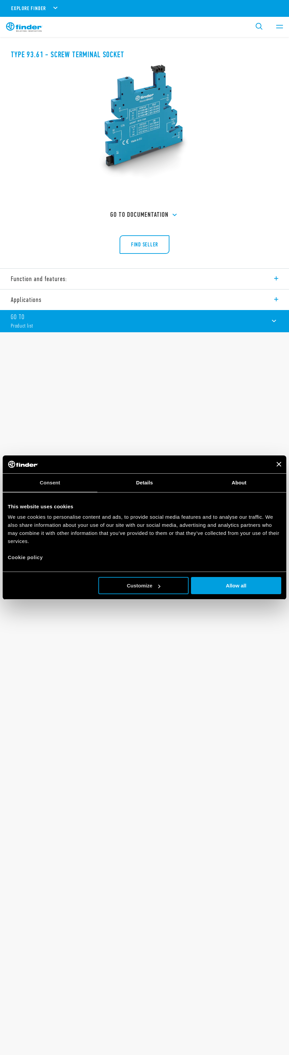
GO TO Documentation (144, 215)
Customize (143, 585)
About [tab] (239, 482)
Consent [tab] (50, 482)
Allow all (236, 585)
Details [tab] (144, 482)
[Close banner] (279, 464)
